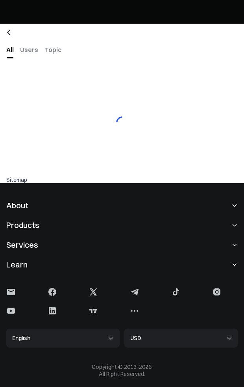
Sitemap (16, 179)
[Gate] (12, 12)
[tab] (10, 49)
